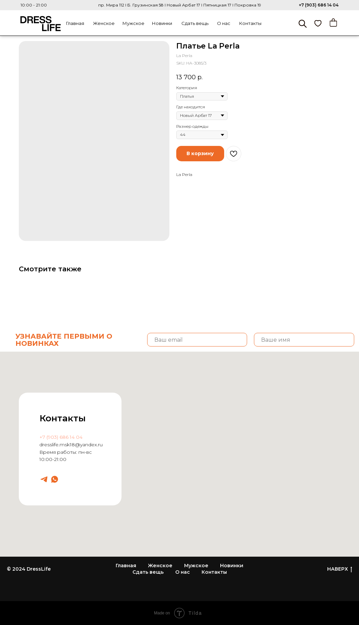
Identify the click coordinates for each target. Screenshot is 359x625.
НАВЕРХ (339, 569)
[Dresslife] (44, 479)
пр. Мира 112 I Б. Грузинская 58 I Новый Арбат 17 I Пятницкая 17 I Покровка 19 (179, 5)
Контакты (250, 23)
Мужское (133, 23)
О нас (223, 23)
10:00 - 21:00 (34, 5)
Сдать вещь (194, 23)
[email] (197, 340)
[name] (304, 340)
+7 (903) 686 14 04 (318, 5)
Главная (75, 23)
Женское (104, 23)
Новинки (162, 23)
